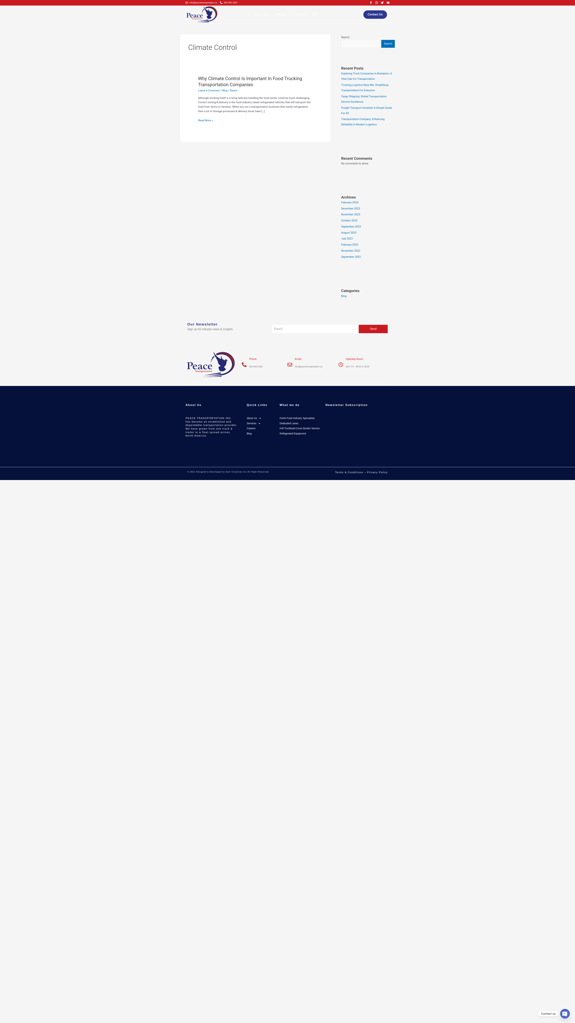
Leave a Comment (209, 90)
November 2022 (350, 250)
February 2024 (349, 202)
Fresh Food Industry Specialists (297, 418)
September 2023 (351, 226)
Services (283, 14)
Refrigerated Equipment (293, 433)
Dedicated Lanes (289, 423)
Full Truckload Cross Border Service (300, 428)
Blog (315, 14)
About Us (262, 14)
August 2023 (348, 232)
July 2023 (347, 238)
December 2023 (350, 208)
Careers (302, 14)
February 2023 (349, 244)
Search (345, 37)
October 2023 (349, 220)
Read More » (205, 120)
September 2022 (351, 256)
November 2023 (350, 214)
